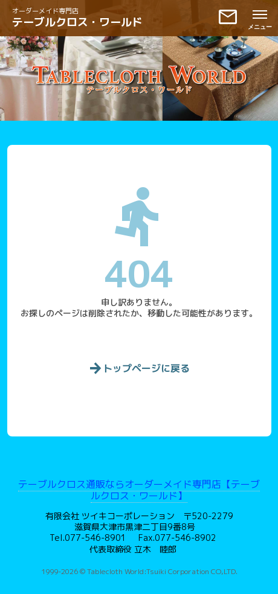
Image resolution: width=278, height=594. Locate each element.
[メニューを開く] (260, 18)
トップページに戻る (139, 369)
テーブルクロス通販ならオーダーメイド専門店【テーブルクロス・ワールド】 (139, 489)
